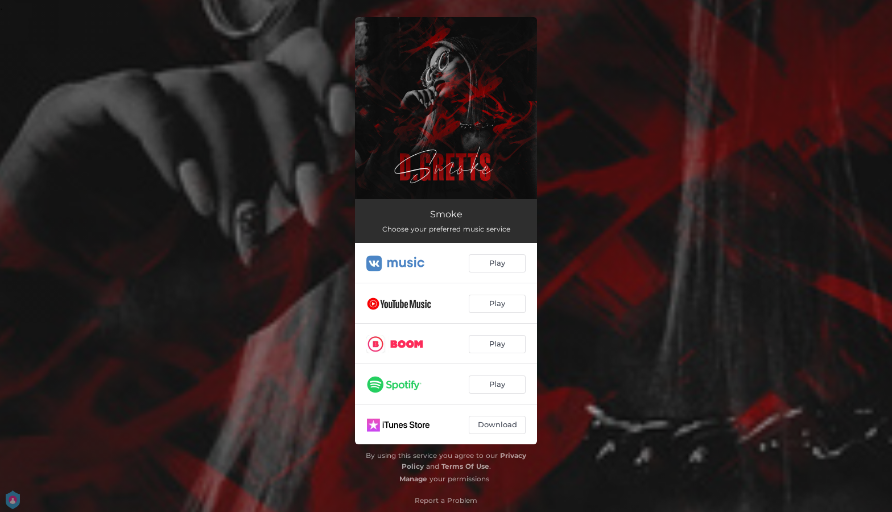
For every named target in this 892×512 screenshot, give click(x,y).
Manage (413, 478)
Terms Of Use (465, 466)
